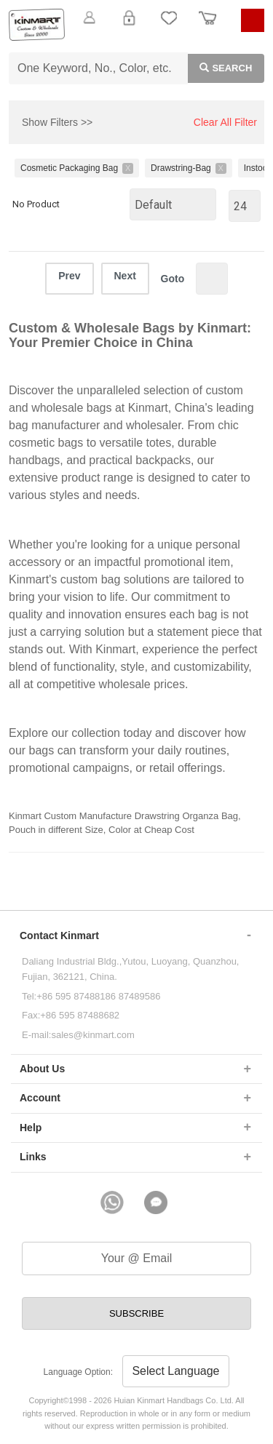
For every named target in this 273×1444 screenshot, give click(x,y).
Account (40, 1098)
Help (30, 1127)
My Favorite (168, 26)
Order (207, 26)
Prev (69, 276)
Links (33, 1156)
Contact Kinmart (59, 935)
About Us (42, 1068)
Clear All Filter (225, 122)
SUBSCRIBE (136, 1313)
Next (125, 276)
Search (220, 67)
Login (129, 26)
